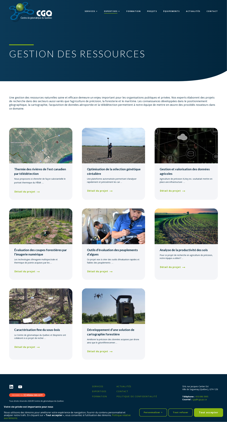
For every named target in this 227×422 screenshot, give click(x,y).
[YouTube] (22, 387)
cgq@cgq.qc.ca (199, 399)
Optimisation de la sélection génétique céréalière (114, 171)
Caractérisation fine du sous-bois (37, 330)
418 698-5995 (201, 396)
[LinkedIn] (13, 387)
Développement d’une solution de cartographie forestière (110, 332)
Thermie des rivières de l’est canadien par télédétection (40, 171)
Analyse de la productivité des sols (184, 250)
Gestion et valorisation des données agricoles (185, 171)
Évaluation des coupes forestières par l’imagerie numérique (40, 252)
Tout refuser (180, 411)
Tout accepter (208, 411)
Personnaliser (153, 412)
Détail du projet (24, 191)
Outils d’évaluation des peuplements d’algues (112, 252)
